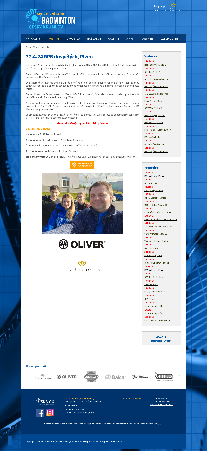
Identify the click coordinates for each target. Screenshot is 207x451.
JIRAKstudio (116, 441)
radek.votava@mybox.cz (84, 412)
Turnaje (36, 47)
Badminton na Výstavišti (161, 404)
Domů (28, 47)
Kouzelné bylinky (162, 401)
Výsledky (150, 56)
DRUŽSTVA (73, 38)
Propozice (151, 168)
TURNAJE (53, 38)
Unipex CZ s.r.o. (91, 441)
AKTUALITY (33, 38)
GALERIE (113, 38)
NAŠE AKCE (94, 38)
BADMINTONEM (161, 340)
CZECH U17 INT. (170, 38)
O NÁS (130, 38)
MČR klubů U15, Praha (154, 176)
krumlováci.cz (161, 398)
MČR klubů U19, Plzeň (153, 270)
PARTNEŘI (147, 38)
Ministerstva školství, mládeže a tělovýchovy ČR (139, 423)
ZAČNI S (161, 337)
